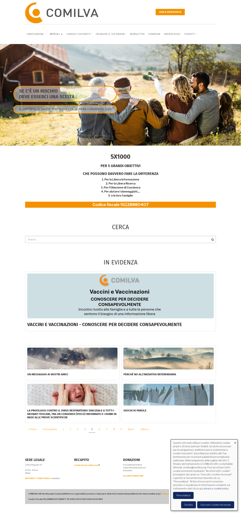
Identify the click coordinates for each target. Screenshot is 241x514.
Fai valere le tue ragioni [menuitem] (111, 35)
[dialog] (204, 475)
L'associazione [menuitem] (36, 35)
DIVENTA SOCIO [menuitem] (172, 34)
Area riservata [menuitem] (170, 12)
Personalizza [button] (183, 495)
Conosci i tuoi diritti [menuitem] (79, 35)
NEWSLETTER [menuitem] (137, 34)
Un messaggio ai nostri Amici (47, 374)
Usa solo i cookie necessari (215, 504)
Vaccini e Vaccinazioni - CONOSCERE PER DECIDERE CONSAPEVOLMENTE (104, 324)
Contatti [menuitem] (190, 35)
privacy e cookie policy (216, 488)
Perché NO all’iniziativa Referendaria (150, 374)
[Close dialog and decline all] (235, 441)
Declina (188, 504)
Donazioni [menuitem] (154, 34)
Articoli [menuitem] (56, 35)
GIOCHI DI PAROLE (135, 410)
